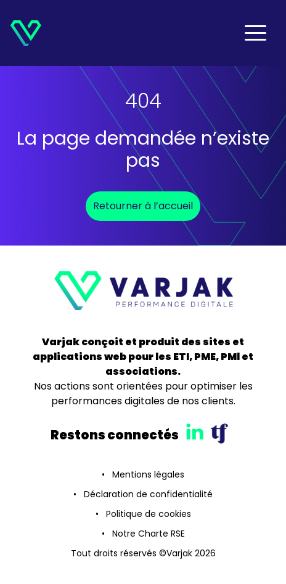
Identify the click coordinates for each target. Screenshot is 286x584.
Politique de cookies (148, 514)
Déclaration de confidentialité (148, 494)
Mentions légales (148, 474)
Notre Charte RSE (148, 533)
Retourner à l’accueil (143, 206)
